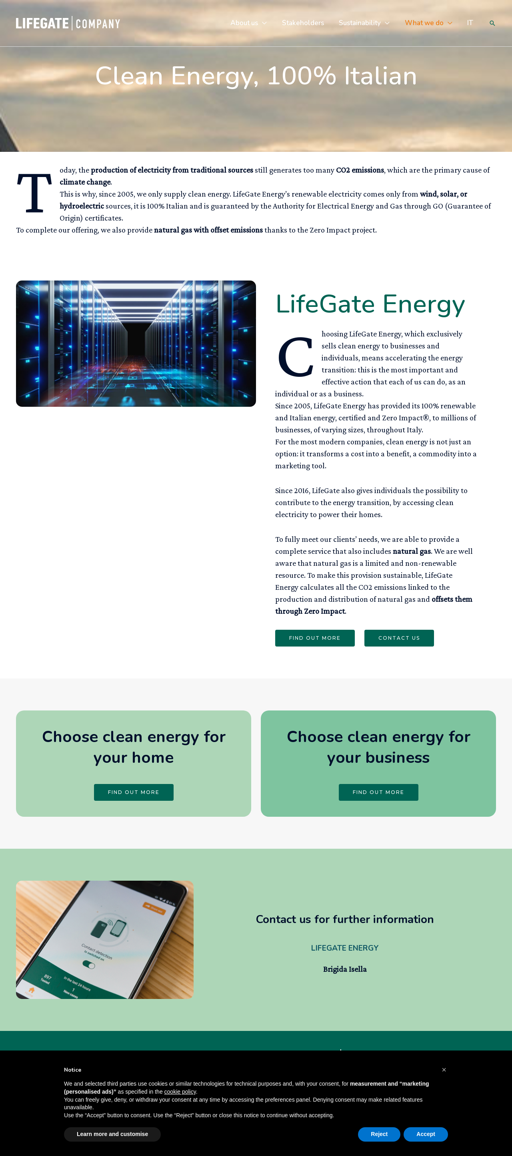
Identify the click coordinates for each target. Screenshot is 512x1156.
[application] (268, 23)
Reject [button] (379, 1134)
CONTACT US (399, 638)
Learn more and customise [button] (112, 1134)
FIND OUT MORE (315, 638)
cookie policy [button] (180, 1091)
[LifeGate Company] (68, 22)
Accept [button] (425, 1134)
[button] (444, 1069)
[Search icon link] (492, 23)
